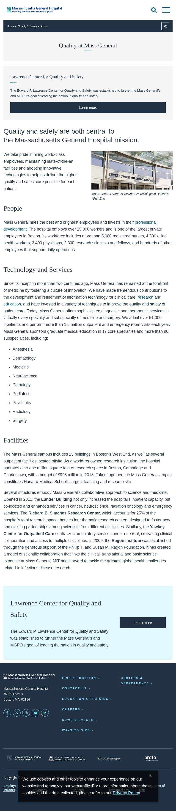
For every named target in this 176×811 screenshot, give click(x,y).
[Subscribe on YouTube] (35, 713)
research (146, 297)
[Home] (36, 10)
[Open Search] (154, 10)
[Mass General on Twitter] (17, 713)
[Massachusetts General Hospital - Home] (29, 676)
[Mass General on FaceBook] (7, 713)
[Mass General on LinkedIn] (45, 713)
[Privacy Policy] (126, 793)
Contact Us (74, 688)
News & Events (78, 720)
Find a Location (79, 678)
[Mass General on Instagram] (26, 713)
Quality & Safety (27, 26)
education (12, 304)
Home (10, 26)
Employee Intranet (10, 788)
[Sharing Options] (165, 26)
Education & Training (85, 699)
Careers (71, 709)
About (44, 26)
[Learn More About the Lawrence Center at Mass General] (88, 107)
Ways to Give (76, 730)
